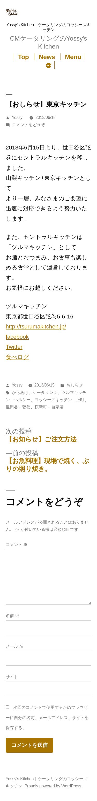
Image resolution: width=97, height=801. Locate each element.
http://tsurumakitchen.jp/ (36, 326)
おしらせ (74, 385)
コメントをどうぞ (28, 124)
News (47, 56)
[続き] (49, 66)
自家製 (57, 407)
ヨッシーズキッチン (53, 400)
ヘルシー (22, 400)
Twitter (14, 347)
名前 (12, 616)
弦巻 (26, 407)
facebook (17, 337)
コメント (16, 544)
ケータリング (45, 392)
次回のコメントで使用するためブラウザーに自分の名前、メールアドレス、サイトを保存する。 (47, 717)
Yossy (17, 117)
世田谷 (12, 407)
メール (14, 646)
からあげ (20, 392)
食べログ (17, 357)
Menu (73, 56)
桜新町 (41, 407)
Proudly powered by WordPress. (54, 786)
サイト (12, 677)
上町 (80, 400)
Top (23, 56)
